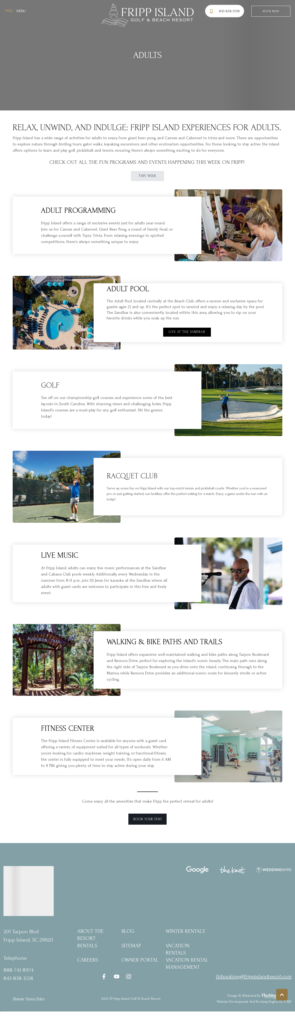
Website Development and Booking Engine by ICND (254, 1002)
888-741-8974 (18, 970)
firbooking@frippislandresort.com (254, 976)
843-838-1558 (18, 978)
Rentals (87, 945)
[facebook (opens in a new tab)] (104, 976)
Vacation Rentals (177, 949)
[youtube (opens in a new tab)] (116, 976)
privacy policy (35, 999)
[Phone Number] (225, 11)
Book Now (271, 11)
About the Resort (90, 934)
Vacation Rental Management (187, 963)
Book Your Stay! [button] (147, 819)
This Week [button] (147, 176)
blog (127, 931)
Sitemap (131, 945)
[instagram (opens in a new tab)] (128, 976)
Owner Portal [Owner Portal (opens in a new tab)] (140, 960)
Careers (87, 960)
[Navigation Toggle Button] (15, 11)
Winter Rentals (185, 931)
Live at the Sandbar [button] (187, 332)
